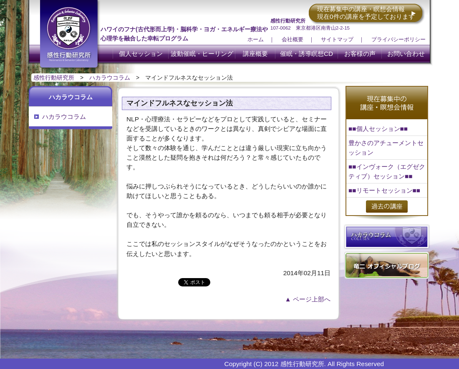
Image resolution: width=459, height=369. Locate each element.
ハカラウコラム (109, 77)
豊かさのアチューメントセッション (386, 147)
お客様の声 (360, 53)
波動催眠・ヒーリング (202, 53)
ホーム (255, 39)
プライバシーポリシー (398, 39)
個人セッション (141, 53)
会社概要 (292, 39)
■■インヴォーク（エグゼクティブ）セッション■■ (386, 171)
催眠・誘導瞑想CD (306, 53)
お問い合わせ (406, 53)
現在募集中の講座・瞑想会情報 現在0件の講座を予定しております (366, 12)
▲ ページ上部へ (307, 299)
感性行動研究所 (53, 77)
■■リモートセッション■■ (384, 190)
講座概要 (255, 53)
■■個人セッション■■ (378, 128)
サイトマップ (337, 39)
